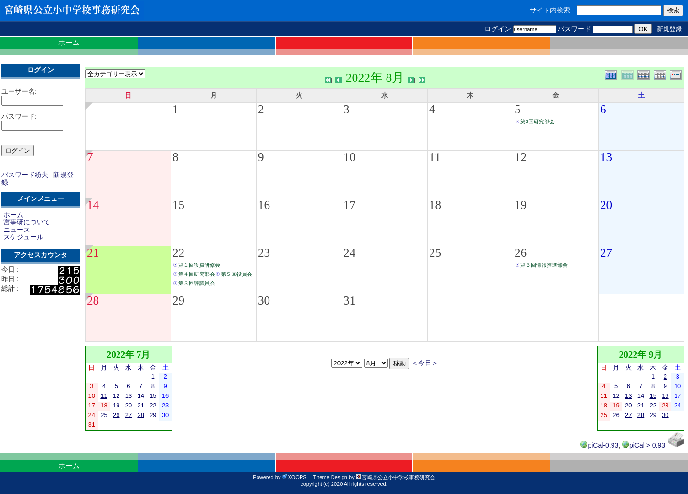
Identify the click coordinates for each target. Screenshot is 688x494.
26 (521, 252)
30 (264, 300)
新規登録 (669, 29)
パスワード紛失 (24, 174)
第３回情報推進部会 (544, 265)
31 (349, 300)
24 (349, 252)
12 (521, 157)
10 (349, 157)
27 (606, 252)
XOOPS (294, 477)
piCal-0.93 (599, 445)
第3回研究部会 (537, 121)
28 (93, 300)
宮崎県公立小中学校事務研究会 (395, 477)
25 (435, 252)
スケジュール (23, 237)
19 (521, 204)
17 (349, 204)
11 (435, 157)
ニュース (16, 229)
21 (93, 252)
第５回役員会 (236, 274)
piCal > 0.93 (643, 445)
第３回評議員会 (196, 283)
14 (93, 204)
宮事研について (26, 222)
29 (178, 300)
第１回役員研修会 (199, 265)
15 (178, 204)
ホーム (69, 42)
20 (606, 204)
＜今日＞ (424, 363)
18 (435, 204)
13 (606, 157)
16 (264, 204)
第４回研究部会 (196, 274)
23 (264, 252)
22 (178, 252)
